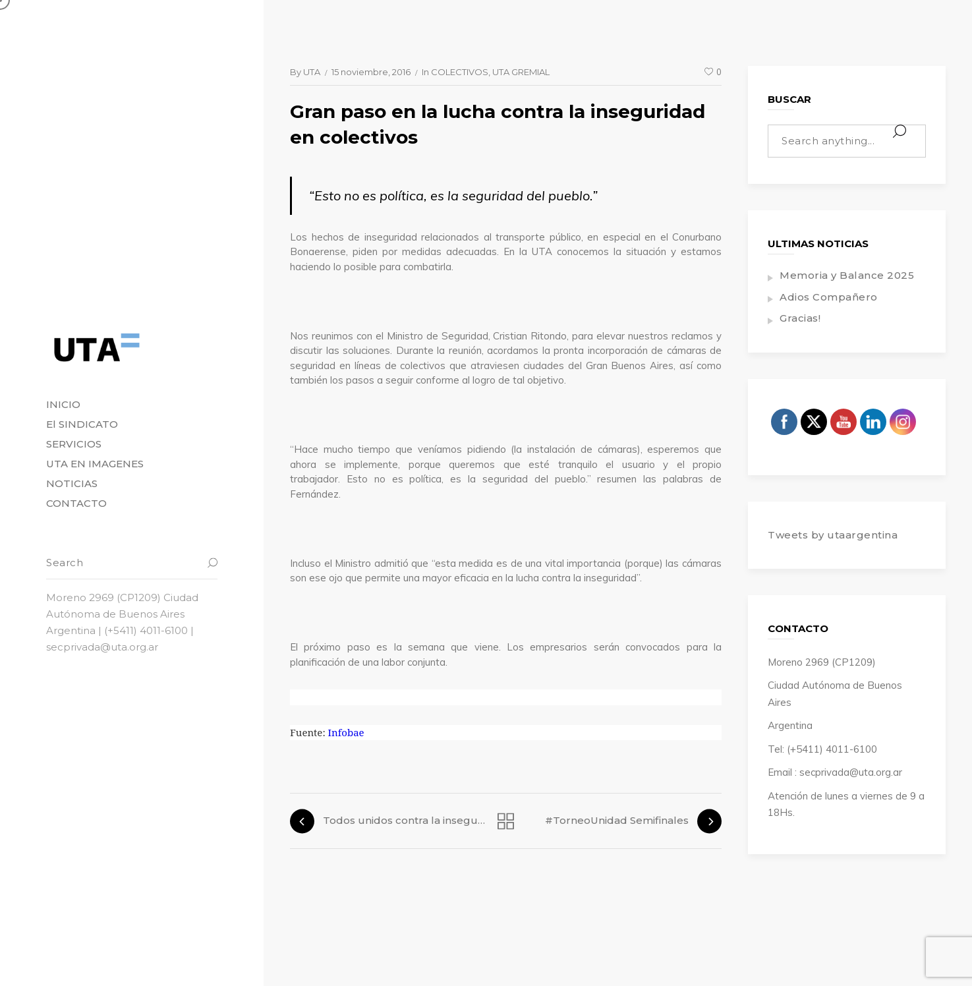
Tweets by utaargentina (833, 535)
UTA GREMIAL (521, 72)
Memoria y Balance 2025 (847, 275)
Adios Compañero (829, 297)
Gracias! (800, 318)
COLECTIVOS (459, 72)
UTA (311, 72)
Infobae (346, 732)
